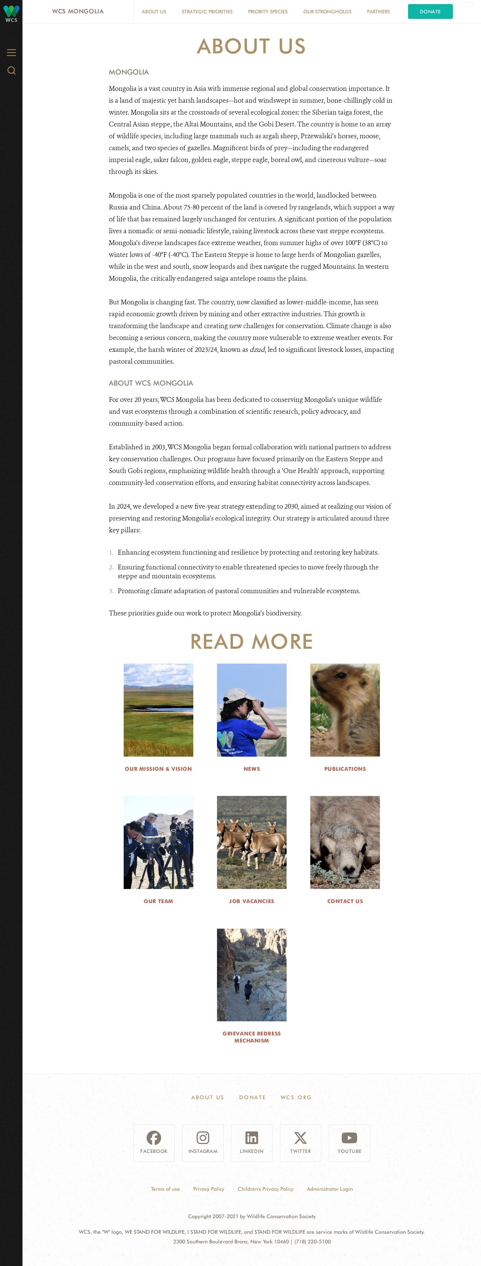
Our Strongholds (327, 11)
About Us (154, 11)
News (252, 769)
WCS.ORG (297, 1097)
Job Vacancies (251, 901)
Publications (345, 769)
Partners (378, 11)
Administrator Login (330, 1189)
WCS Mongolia (78, 11)
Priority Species (268, 11)
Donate (430, 11)
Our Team (158, 901)
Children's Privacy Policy (266, 1189)
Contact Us (345, 901)
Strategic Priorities (207, 11)
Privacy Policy (208, 1189)
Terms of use (165, 1189)
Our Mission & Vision (158, 769)
